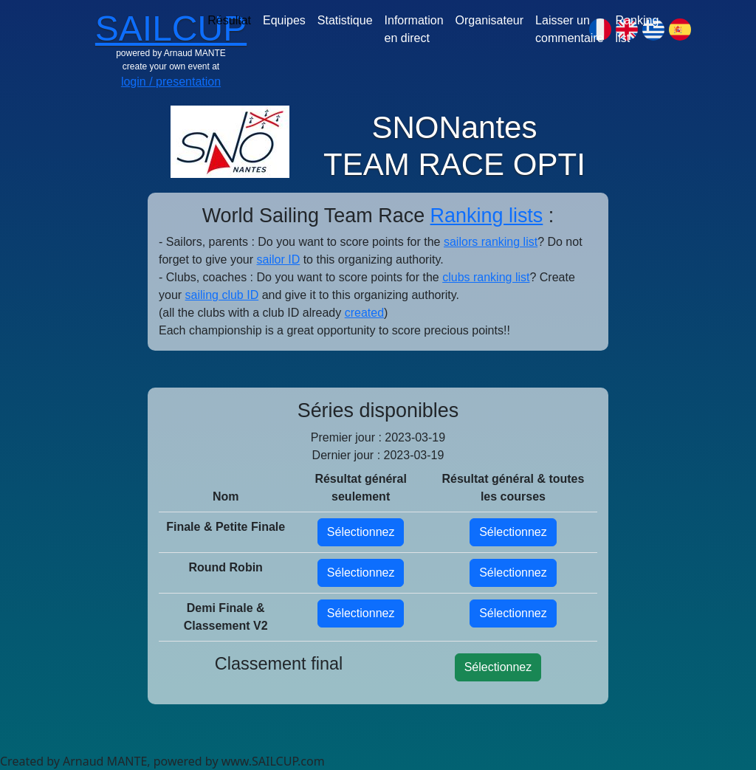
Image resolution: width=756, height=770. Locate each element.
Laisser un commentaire (569, 29)
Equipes (284, 20)
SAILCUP (171, 28)
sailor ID (278, 259)
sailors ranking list (490, 242)
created (364, 312)
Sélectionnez (361, 532)
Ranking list (637, 29)
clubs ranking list (485, 277)
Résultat (229, 20)
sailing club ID (222, 295)
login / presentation (171, 81)
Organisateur (490, 20)
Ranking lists (486, 215)
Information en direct (414, 29)
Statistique (345, 20)
